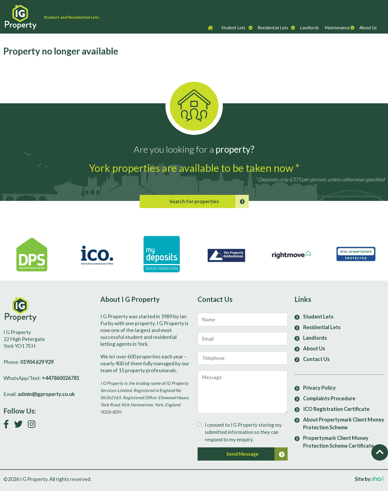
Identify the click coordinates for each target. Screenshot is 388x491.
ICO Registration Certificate (336, 409)
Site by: (370, 479)
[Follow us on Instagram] (34, 425)
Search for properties (209, 201)
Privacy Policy (319, 388)
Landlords (309, 27)
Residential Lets (273, 27)
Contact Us (316, 359)
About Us (368, 27)
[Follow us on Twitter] (20, 425)
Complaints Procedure (329, 398)
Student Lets (233, 27)
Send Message (257, 454)
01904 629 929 (37, 362)
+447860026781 (60, 378)
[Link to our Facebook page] (8, 425)
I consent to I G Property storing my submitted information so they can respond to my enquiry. (243, 432)
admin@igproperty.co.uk (46, 394)
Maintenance (337, 27)
